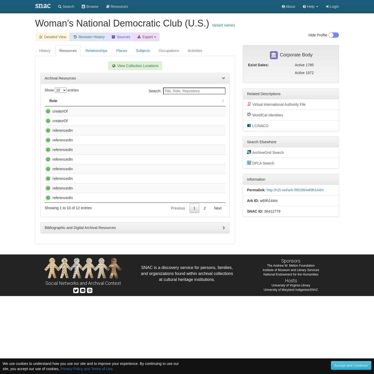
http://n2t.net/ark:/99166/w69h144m (295, 190)
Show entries (62, 90)
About (288, 6)
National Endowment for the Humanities (290, 352)
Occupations (169, 51)
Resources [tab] (68, 51)
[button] (310, 6)
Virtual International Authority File (276, 104)
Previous (178, 286)
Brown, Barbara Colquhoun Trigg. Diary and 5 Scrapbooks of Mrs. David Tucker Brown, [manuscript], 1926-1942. (109, 146)
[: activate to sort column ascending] (220, 101)
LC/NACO (258, 125)
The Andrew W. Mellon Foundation (291, 343)
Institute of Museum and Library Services (291, 348)
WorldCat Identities (265, 115)
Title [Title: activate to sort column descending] (79, 101)
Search (66, 6)
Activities (195, 51)
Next (218, 286)
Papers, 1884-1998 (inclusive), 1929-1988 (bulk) (112, 265)
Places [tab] (121, 51)
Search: (187, 91)
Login (332, 6)
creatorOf (54, 111)
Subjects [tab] (143, 51)
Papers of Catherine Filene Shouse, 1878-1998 (111, 245)
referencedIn (57, 141)
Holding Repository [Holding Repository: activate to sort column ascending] (182, 101)
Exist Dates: (258, 65)
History (45, 51)
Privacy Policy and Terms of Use (86, 369)
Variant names (223, 25)
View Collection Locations (134, 66)
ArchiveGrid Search (265, 152)
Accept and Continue (351, 365)
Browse (90, 6)
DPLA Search (260, 163)
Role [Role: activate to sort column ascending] (53, 101)
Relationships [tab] (96, 51)
